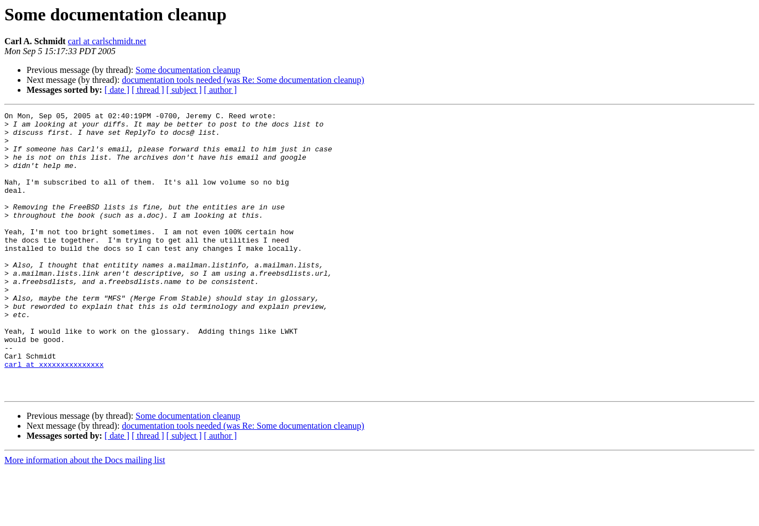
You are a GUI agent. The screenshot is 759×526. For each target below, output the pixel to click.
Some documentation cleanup (187, 70)
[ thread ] (148, 89)
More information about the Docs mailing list (84, 516)
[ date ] (116, 89)
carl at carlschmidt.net (107, 41)
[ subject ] (184, 89)
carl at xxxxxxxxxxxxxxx (53, 415)
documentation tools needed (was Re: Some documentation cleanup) (243, 80)
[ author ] (220, 89)
